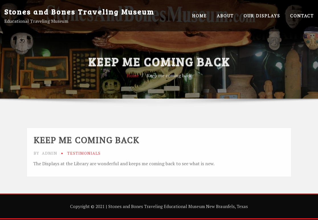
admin (45, 169)
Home (199, 16)
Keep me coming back (169, 84)
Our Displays (262, 16)
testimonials (84, 169)
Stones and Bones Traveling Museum (79, 12)
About (225, 16)
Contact (302, 16)
